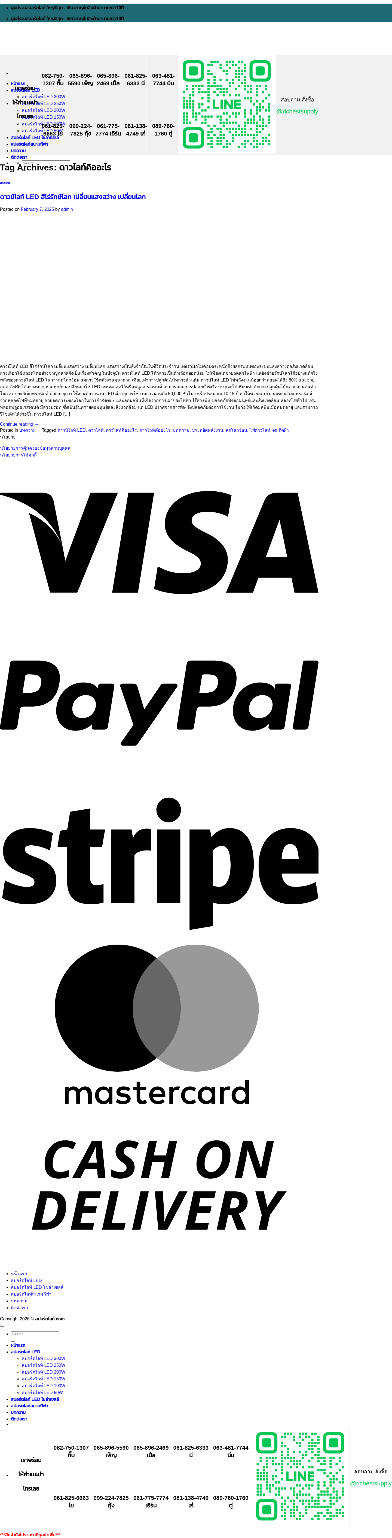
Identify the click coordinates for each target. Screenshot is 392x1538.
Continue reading (19, 424)
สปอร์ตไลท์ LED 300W (43, 96)
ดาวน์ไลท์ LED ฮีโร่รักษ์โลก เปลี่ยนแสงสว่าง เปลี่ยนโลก (73, 196)
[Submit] (13, 1341)
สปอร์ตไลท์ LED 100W (43, 1385)
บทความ (18, 150)
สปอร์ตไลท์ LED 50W (42, 130)
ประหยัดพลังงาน (207, 430)
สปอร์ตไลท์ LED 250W (43, 103)
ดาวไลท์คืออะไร (154, 430)
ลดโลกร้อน (236, 430)
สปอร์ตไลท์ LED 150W (43, 117)
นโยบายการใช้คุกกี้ (18, 455)
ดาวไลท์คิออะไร (121, 430)
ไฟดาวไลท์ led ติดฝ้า (269, 430)
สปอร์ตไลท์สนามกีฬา (29, 144)
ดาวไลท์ (96, 430)
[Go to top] (2, 1326)
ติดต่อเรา (19, 157)
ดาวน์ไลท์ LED (71, 430)
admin (67, 209)
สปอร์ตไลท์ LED (26, 1280)
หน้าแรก (18, 83)
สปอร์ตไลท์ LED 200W (43, 110)
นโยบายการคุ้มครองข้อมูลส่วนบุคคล (35, 448)
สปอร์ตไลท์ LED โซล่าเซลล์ (35, 137)
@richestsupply (297, 111)
